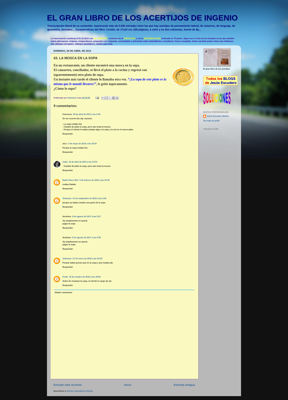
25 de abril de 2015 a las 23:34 (83, 162)
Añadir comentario (63, 292)
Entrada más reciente (67, 384)
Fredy (65, 277)
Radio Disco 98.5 (70, 180)
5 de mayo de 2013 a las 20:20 (82, 143)
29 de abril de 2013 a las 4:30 (86, 114)
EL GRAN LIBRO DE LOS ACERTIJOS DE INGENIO (142, 17)
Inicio (127, 384)
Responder (67, 134)
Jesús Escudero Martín (218, 116)
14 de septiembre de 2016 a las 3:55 (89, 198)
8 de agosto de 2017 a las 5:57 (86, 216)
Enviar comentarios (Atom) (80, 391)
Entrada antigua (184, 384)
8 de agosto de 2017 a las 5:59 (86, 237)
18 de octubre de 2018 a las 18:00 (84, 277)
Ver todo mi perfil (211, 121)
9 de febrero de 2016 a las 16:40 (94, 180)
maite (65, 162)
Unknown (67, 198)
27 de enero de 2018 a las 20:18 (87, 258)
